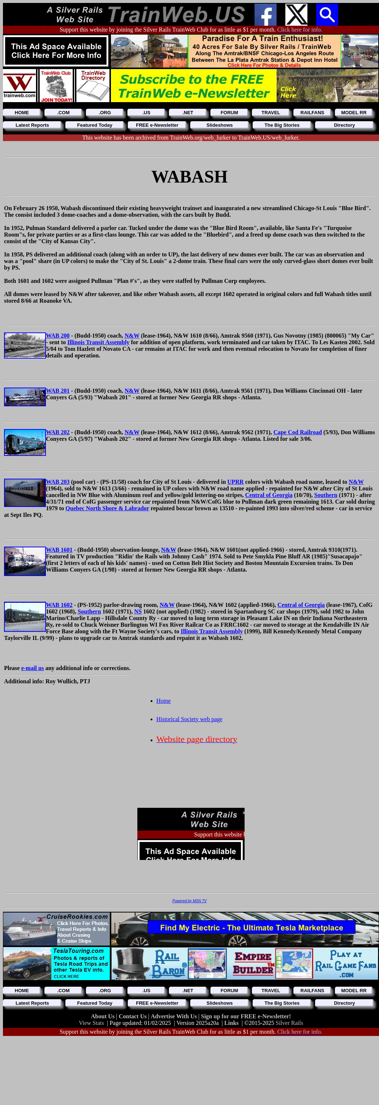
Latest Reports (32, 125)
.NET (188, 112)
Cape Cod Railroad (297, 432)
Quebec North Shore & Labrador (107, 508)
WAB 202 (57, 432)
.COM (63, 112)
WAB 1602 (59, 605)
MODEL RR (354, 112)
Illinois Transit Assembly (98, 342)
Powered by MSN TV (189, 901)
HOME (22, 112)
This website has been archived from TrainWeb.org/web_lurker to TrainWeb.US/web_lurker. (191, 137)
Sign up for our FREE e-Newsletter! (246, 1016)
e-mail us (32, 668)
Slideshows (219, 125)
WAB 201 (57, 391)
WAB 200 (57, 335)
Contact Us (133, 1016)
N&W (132, 335)
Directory (344, 125)
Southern (326, 495)
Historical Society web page (189, 719)
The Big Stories (281, 125)
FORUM (229, 112)
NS (137, 611)
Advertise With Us (174, 1016)
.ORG (105, 112)
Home (163, 701)
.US (146, 112)
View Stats (91, 1023)
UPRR (235, 482)
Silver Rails (289, 1023)
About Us (103, 1016)
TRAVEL (270, 112)
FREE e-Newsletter (157, 125)
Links (231, 1023)
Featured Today (94, 125)
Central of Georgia (269, 495)
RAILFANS (312, 112)
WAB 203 (57, 482)
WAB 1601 (59, 550)
